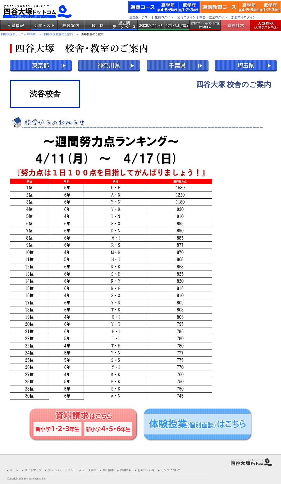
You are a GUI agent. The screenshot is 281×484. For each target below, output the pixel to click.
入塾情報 (15, 25)
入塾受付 (263, 25)
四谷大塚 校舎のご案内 (58, 34)
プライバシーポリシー (62, 470)
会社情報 (108, 470)
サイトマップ (33, 470)
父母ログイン (186, 17)
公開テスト (44, 25)
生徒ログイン (164, 17)
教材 (97, 25)
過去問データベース (124, 25)
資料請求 (237, 25)
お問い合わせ (151, 25)
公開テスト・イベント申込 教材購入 (205, 25)
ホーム (14, 470)
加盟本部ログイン (243, 17)
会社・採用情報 (177, 25)
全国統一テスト (140, 17)
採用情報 (126, 470)
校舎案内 (71, 25)
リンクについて (171, 470)
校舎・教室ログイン (213, 17)
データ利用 (89, 470)
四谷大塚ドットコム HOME (18, 34)
